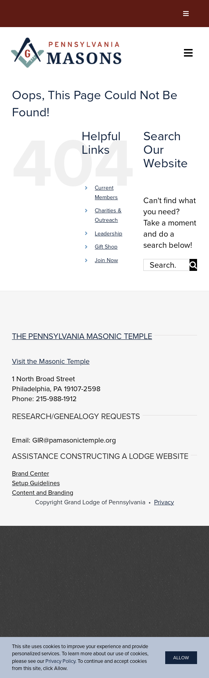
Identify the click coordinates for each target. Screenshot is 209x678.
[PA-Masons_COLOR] (67, 39)
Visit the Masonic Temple (51, 361)
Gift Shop (106, 247)
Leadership (108, 233)
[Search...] (166, 265)
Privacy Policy (60, 661)
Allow (181, 657)
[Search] (193, 265)
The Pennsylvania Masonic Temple (82, 336)
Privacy (164, 502)
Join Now (106, 260)
